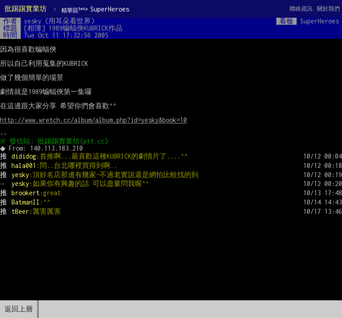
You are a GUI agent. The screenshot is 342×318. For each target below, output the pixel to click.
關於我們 (328, 8)
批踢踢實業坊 (25, 8)
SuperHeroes (95, 9)
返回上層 (18, 309)
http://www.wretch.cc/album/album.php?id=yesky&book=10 (93, 120)
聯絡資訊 (301, 8)
